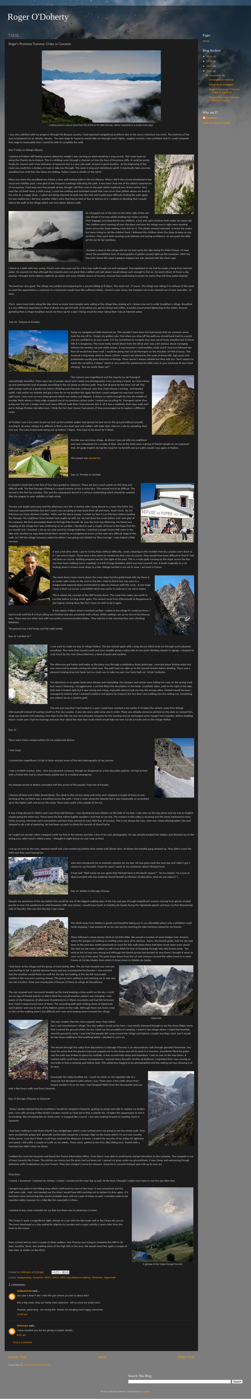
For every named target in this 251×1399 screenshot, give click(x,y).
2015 (210, 61)
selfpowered (24, 1290)
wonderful (94, 458)
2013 (210, 66)
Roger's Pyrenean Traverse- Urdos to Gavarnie (224, 91)
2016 (210, 56)
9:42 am (21, 1335)
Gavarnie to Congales (221, 84)
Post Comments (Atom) (37, 1364)
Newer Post (17, 1357)
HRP (62, 1277)
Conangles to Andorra (221, 79)
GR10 (47, 1277)
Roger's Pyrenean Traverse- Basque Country (224, 99)
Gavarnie (38, 1277)
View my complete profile (217, 122)
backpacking (24, 1277)
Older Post (186, 1357)
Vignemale (110, 1277)
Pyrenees (97, 1277)
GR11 (55, 1277)
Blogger (145, 1391)
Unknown (22, 1325)
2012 (210, 71)
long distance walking (78, 1277)
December (216, 75)
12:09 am (22, 1314)
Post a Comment (22, 1342)
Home (102, 1357)
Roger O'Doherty (38, 17)
